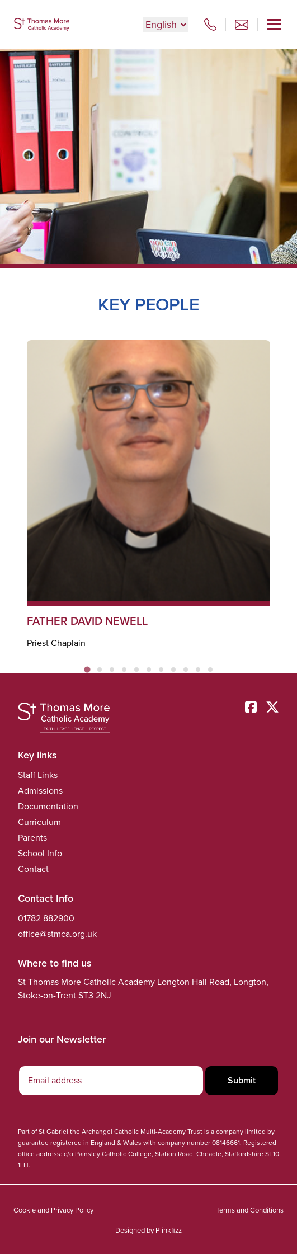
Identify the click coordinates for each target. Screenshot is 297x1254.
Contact (33, 868)
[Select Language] (165, 24)
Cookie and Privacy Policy (53, 1210)
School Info (40, 853)
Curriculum (39, 821)
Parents (32, 837)
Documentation (48, 806)
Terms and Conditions (250, 1210)
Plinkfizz (168, 1230)
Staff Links (38, 775)
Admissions (40, 790)
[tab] (87, 669)
